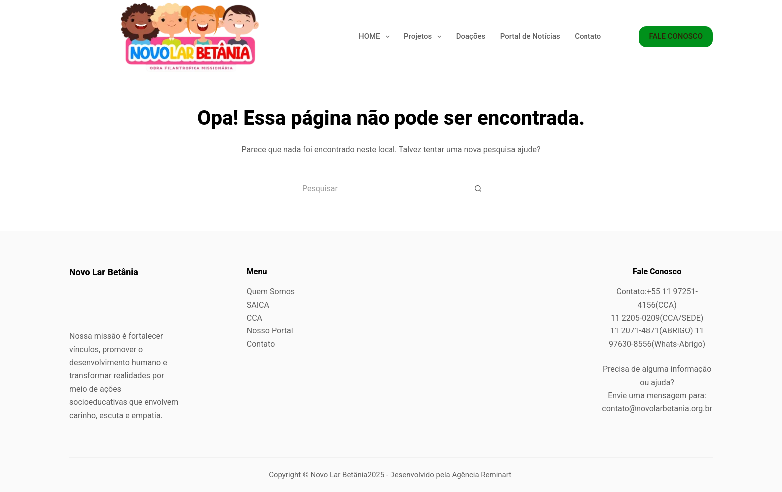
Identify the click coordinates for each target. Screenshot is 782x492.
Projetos (422, 37)
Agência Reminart (482, 474)
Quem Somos (271, 291)
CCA (254, 318)
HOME (374, 37)
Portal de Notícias (530, 36)
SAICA (258, 305)
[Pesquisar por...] (378, 188)
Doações (470, 36)
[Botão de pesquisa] (478, 188)
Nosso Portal (270, 330)
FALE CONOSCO (676, 36)
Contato (588, 36)
